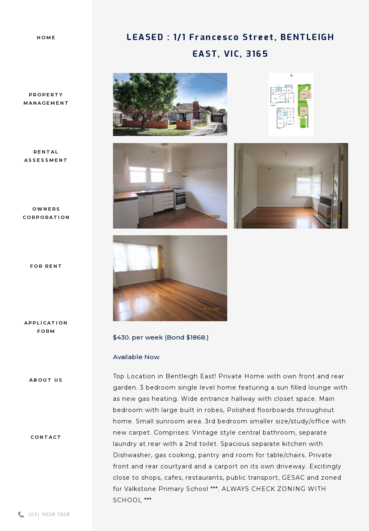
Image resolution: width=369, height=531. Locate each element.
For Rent (46, 266)
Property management (46, 99)
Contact (46, 437)
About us (46, 380)
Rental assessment (46, 156)
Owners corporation (46, 213)
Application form (46, 327)
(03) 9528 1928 (49, 514)
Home (46, 37)
